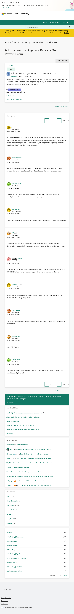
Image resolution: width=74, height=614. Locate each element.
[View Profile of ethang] (20, 259)
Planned (9, 514)
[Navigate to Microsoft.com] (7, 14)
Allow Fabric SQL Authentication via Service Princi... (23, 417)
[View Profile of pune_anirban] (16, 336)
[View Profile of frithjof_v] (9, 481)
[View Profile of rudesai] (8, 467)
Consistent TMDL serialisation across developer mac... (36, 481)
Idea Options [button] (62, 60)
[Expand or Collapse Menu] (3, 18)
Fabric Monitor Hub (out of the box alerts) (20, 425)
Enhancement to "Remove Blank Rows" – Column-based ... (37, 463)
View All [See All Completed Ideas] (9, 433)
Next (66, 575)
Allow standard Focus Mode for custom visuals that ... (33, 449)
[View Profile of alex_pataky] (14, 76)
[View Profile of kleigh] (8, 458)
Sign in (52, 22)
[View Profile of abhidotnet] (10, 454)
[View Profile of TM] (13, 233)
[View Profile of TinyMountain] (11, 463)
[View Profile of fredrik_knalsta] (16, 310)
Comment (10, 402)
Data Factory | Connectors (15, 537)
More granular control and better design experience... (34, 458)
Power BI (10, 95)
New (8, 496)
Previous (53, 575)
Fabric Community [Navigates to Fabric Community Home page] (21, 13)
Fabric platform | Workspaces (16, 558)
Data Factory (11, 550)
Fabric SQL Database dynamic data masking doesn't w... (24, 413)
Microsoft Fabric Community (17, 42)
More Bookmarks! (22, 444)
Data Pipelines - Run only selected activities (34, 454)
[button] (11, 69)
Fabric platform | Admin (14, 571)
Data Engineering (12, 545)
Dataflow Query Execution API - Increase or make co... (36, 472)
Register (45, 22)
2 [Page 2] (50, 120)
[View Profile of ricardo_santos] (16, 360)
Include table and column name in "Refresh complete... (36, 476)
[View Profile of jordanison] (15, 127)
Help (58, 22)
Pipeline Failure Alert (13, 421)
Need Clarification (12, 501)
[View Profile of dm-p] (11, 449)
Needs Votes (10, 505)
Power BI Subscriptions (21, 467)
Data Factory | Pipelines (14, 554)
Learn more (5, 7)
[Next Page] (67, 120)
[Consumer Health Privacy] (25, 607)
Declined (9, 523)
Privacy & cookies (6, 598)
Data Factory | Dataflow (14, 567)
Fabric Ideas (38, 42)
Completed (14, 90)
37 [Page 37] (64, 120)
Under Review (11, 510)
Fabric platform (12, 541)
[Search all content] (49, 27)
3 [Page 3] (54, 120)
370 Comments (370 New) (14, 99)
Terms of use (4, 601)
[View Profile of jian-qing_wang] (16, 183)
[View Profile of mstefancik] (15, 284)
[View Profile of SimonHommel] (11, 472)
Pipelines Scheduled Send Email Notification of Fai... (23, 429)
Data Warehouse (12, 562)
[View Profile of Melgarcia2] (10, 444)
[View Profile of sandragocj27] (16, 209)
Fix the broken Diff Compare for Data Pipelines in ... (36, 485)
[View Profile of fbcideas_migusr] (16, 158)
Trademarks (4, 604)
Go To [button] (64, 22)
